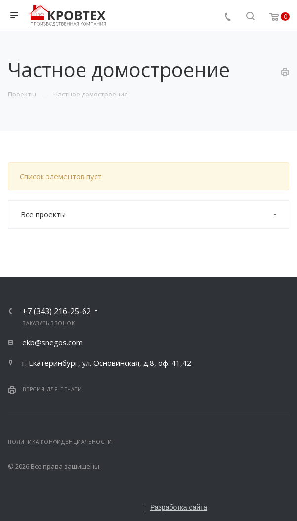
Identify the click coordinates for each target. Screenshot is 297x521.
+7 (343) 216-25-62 (56, 311)
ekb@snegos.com (52, 342)
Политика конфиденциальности (60, 441)
